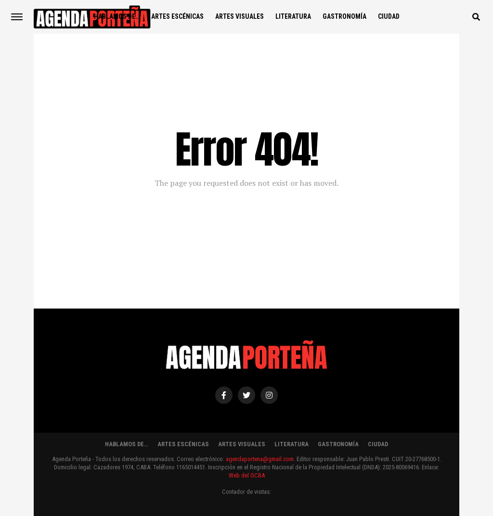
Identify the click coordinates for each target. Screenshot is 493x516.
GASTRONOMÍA (344, 16)
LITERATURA (293, 16)
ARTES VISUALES (239, 16)
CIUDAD (389, 16)
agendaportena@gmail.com (260, 459)
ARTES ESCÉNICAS (177, 16)
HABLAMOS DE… (117, 16)
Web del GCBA (247, 475)
